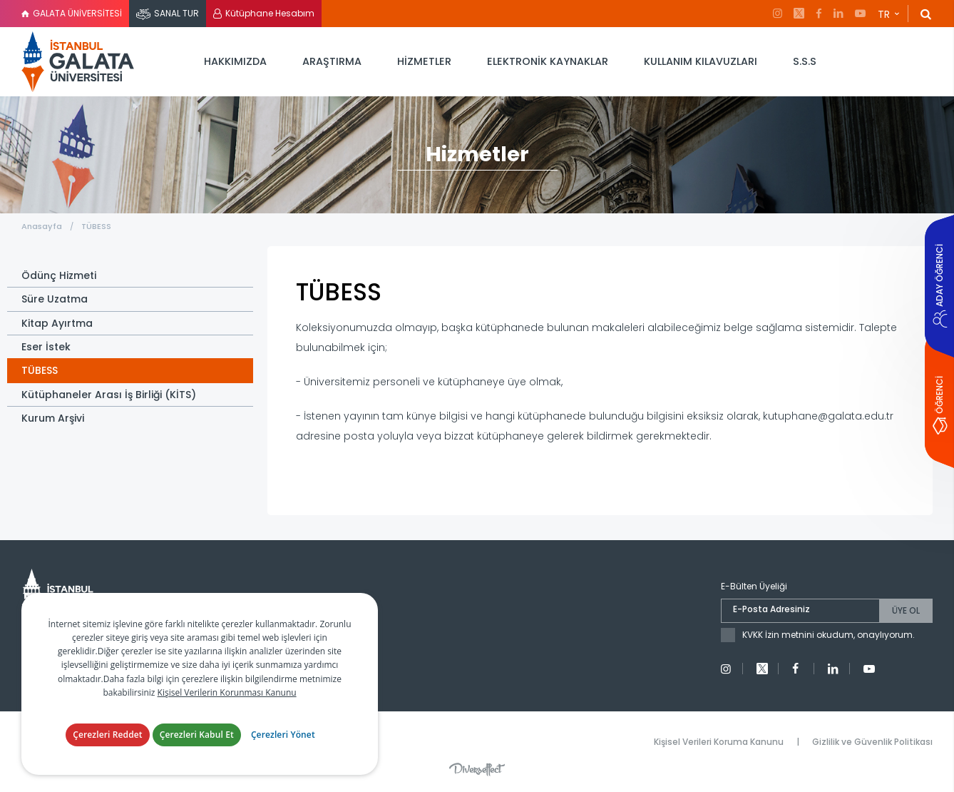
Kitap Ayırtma (57, 323)
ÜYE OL (906, 610)
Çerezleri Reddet (108, 734)
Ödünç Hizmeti (58, 275)
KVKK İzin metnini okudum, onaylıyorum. (828, 635)
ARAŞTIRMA (331, 61)
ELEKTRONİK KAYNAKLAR (547, 61)
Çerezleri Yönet (283, 734)
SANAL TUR (176, 13)
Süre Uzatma (54, 299)
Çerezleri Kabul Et (197, 734)
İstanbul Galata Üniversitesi (78, 61)
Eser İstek (46, 347)
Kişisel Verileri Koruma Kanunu (719, 742)
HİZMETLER (424, 61)
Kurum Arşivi (52, 418)
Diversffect (477, 769)
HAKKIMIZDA (235, 61)
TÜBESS (96, 226)
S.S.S (804, 61)
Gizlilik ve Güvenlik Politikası (872, 742)
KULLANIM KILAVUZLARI (700, 61)
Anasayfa (41, 226)
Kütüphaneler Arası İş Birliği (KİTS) (108, 394)
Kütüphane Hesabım (269, 13)
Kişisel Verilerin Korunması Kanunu (227, 692)
